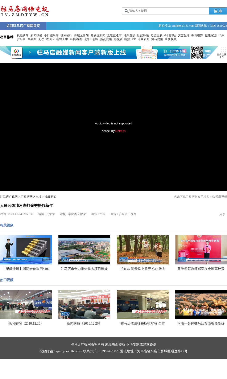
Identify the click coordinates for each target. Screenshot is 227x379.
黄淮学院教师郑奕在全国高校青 (200, 269)
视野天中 (62, 39)
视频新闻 (23, 35)
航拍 (127, 39)
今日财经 (170, 35)
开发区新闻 (98, 35)
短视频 (118, 39)
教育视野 (197, 35)
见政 (41, 39)
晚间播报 (66, 35)
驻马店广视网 (9, 196)
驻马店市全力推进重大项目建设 (84, 269)
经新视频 (171, 39)
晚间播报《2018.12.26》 (26, 323)
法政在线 (129, 35)
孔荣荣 (50, 214)
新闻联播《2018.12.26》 (84, 323)
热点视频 (106, 39)
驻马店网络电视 (31, 196)
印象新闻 (143, 39)
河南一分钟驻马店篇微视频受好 (200, 323)
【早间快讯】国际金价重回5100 (26, 269)
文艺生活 (184, 35)
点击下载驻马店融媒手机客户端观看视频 (200, 196)
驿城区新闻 (81, 35)
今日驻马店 (51, 35)
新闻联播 (36, 35)
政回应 (50, 39)
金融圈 (32, 39)
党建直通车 (114, 35)
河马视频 (157, 39)
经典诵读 (76, 39)
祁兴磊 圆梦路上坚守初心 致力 (142, 269)
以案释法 (143, 35)
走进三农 (156, 35)
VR (134, 39)
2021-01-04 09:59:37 (20, 214)
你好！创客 (90, 39)
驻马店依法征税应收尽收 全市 (142, 323)
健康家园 (211, 35)
